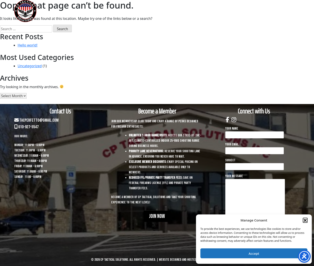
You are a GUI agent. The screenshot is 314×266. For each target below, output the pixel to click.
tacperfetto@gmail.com (36, 120)
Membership (250, 11)
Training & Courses (204, 11)
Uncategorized (30, 65)
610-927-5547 (26, 127)
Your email (254, 147)
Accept (254, 253)
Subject (254, 163)
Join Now (157, 216)
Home (111, 11)
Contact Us (284, 11)
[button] (305, 220)
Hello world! (27, 45)
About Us (134, 11)
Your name (254, 131)
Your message (255, 204)
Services (162, 11)
